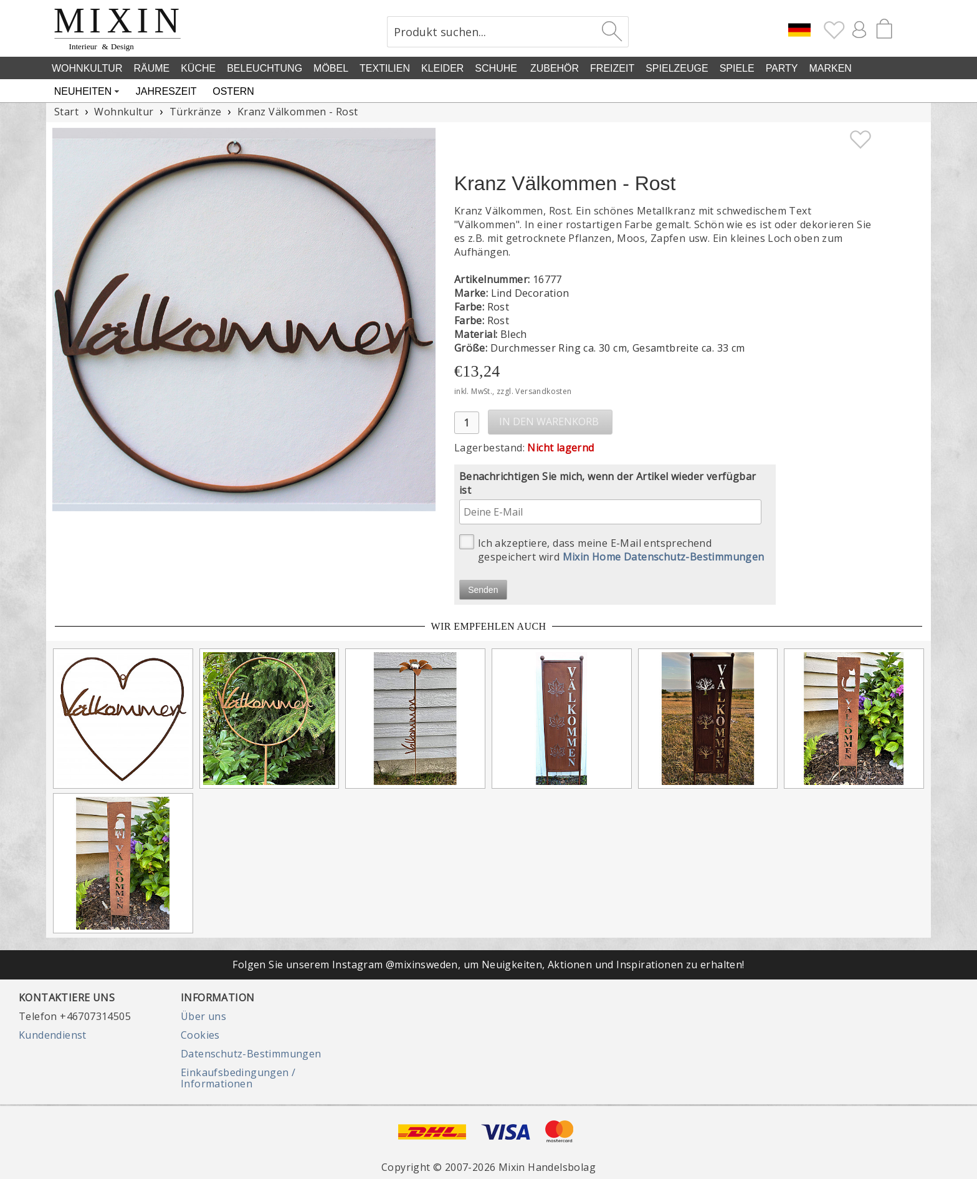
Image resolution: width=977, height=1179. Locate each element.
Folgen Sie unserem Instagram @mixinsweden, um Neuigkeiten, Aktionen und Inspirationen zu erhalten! (488, 964)
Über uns (203, 1016)
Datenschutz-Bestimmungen (251, 1054)
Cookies (200, 1035)
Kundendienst (53, 1035)
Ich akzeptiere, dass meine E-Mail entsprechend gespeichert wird (612, 549)
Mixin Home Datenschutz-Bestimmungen (664, 557)
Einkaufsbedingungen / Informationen (238, 1078)
